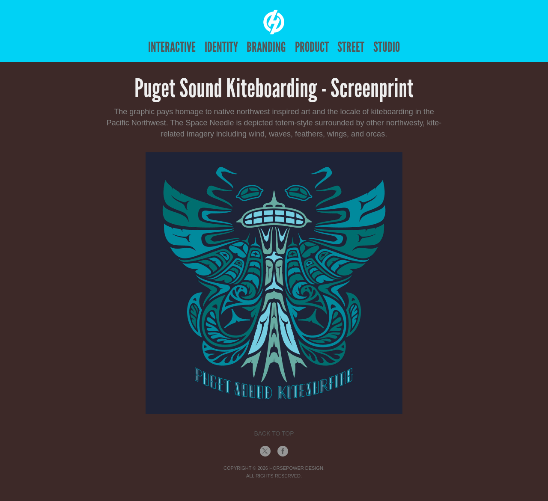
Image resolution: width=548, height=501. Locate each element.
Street (350, 47)
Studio (386, 47)
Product (312, 47)
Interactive (172, 47)
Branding (266, 47)
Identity (221, 47)
